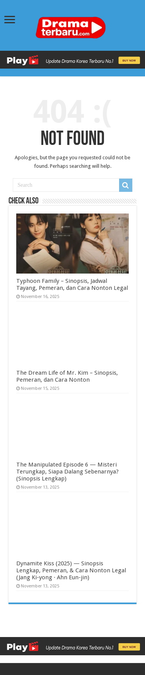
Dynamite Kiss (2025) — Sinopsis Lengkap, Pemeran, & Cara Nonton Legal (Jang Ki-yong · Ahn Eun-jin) (71, 570)
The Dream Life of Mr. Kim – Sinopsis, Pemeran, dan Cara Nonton (67, 376)
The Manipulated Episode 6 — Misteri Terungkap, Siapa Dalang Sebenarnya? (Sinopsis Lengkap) (67, 471)
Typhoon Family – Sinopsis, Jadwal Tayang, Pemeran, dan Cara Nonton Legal (72, 284)
